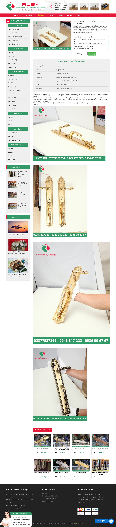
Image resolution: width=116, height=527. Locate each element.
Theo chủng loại (18, 129)
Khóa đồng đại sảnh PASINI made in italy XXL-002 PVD (62, 449)
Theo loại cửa (18, 25)
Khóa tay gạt (12, 136)
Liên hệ (79, 15)
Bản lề (10, 124)
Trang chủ (17, 15)
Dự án (61, 15)
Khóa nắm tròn (12, 133)
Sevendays (11, 75)
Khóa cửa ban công (14, 44)
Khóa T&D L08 (81, 473)
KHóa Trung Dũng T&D (15, 90)
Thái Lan (11, 152)
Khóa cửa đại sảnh (13, 29)
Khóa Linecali (12, 105)
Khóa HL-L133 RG (42, 448)
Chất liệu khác (12, 67)
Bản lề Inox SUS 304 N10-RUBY (42, 473)
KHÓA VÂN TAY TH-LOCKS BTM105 (100, 473)
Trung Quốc (11, 159)
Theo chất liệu (18, 49)
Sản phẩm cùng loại (42, 430)
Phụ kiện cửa (18, 113)
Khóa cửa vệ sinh (13, 40)
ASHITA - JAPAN (13, 79)
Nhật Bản (11, 156)
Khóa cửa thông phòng (15, 36)
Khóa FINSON (12, 94)
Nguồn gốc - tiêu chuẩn (18, 145)
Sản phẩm (40, 15)
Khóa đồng (11, 52)
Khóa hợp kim (12, 63)
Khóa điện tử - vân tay (15, 140)
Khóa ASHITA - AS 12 (61, 473)
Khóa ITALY (11, 109)
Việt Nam (11, 148)
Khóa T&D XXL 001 (81, 448)
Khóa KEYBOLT (13, 98)
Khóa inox (11, 56)
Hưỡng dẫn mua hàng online (50, 496)
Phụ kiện (11, 117)
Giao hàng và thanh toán (49, 499)
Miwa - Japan (12, 86)
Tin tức (51, 15)
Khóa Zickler (12, 101)
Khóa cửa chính (13, 33)
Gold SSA (11, 83)
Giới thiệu (29, 15)
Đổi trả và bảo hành (47, 501)
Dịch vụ (70, 15)
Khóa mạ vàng (12, 60)
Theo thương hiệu (18, 72)
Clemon (10, 121)
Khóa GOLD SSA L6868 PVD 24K (100, 448)
